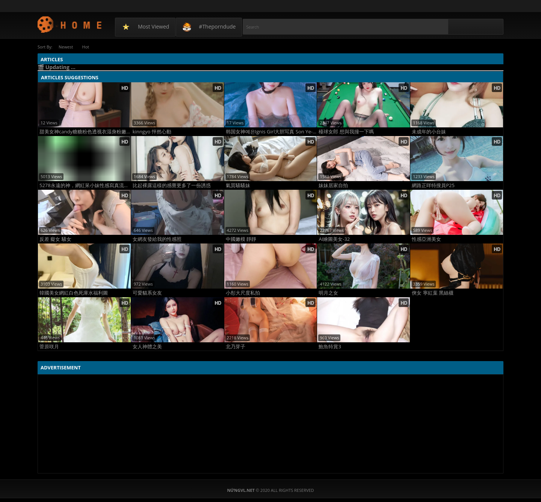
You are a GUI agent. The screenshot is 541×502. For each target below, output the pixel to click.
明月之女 (328, 293)
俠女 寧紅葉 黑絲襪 (432, 293)
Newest (66, 47)
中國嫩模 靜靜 (241, 239)
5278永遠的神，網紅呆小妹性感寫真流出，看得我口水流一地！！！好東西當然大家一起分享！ (85, 185)
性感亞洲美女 (426, 239)
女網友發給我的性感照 (157, 239)
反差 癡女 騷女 (55, 239)
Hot (86, 47)
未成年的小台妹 (429, 132)
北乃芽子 (235, 346)
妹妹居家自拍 (333, 185)
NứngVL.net (70, 24)
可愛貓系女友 (147, 293)
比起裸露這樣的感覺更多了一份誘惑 (172, 185)
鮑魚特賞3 (330, 346)
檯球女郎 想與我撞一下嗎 (346, 132)
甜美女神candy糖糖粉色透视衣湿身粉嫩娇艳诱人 (85, 132)
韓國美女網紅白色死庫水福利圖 (73, 293)
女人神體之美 (147, 346)
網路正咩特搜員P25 (433, 185)
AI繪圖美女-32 (334, 239)
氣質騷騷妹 (238, 185)
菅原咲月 (49, 346)
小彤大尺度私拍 (243, 293)
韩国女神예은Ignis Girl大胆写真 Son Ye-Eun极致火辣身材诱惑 (271, 132)
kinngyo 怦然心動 (152, 132)
